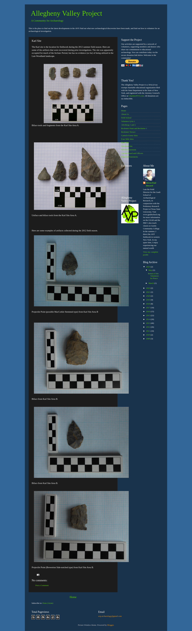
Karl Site (125, 142)
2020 (148, 296)
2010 (148, 335)
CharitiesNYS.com (136, 96)
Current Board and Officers (132, 153)
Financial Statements (129, 157)
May (151, 270)
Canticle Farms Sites (129, 135)
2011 (148, 331)
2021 (148, 292)
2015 (148, 315)
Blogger (110, 625)
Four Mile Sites (127, 139)
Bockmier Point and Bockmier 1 (134, 128)
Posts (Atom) (48, 603)
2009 (148, 339)
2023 (148, 267)
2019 (148, 300)
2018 (148, 304)
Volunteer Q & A (128, 121)
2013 (148, 323)
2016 (148, 311)
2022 (148, 288)
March (151, 283)
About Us (125, 114)
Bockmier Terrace (128, 132)
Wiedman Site (126, 146)
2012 (148, 327)
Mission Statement (128, 150)
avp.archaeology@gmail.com (110, 616)
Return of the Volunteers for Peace (153, 275)
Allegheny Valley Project (66, 13)
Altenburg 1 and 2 (128, 125)
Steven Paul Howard (151, 184)
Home (73, 597)
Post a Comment (42, 585)
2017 (148, 307)
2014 (148, 319)
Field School (126, 118)
